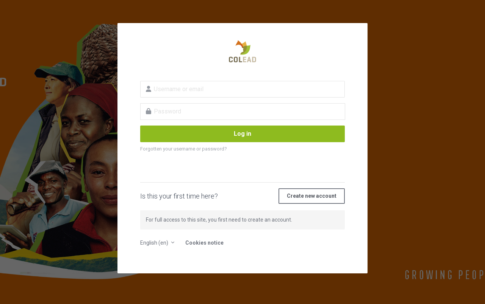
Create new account (311, 196)
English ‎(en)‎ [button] (154, 243)
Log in (242, 133)
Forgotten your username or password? (183, 149)
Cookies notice (204, 243)
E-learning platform (242, 51)
